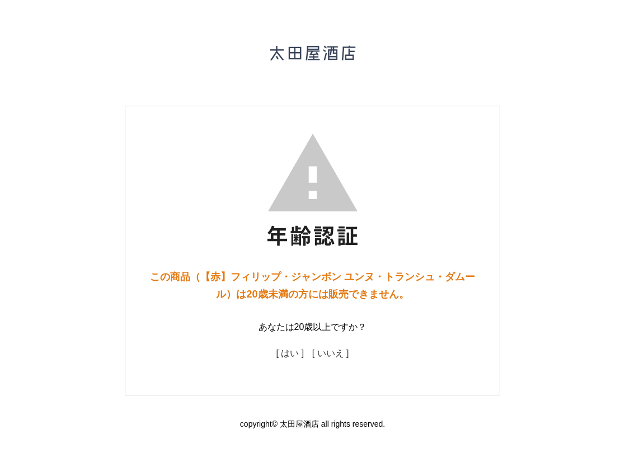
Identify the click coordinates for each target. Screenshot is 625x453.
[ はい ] (290, 353)
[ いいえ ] (330, 353)
